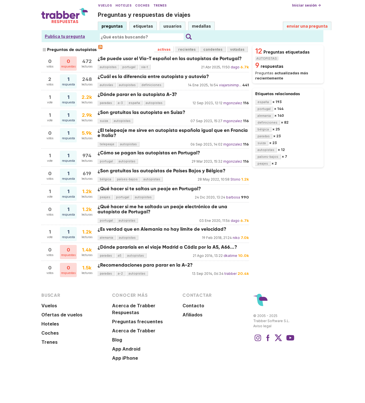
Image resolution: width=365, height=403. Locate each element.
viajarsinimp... (230, 85)
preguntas (112, 26)
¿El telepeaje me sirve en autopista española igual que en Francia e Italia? (173, 132)
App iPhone (125, 358)
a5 (119, 255)
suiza (104, 121)
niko (236, 238)
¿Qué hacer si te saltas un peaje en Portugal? (149, 189)
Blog (117, 340)
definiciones (151, 85)
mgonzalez (232, 103)
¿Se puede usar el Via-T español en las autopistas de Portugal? (170, 59)
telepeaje (107, 144)
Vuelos (105, 5)
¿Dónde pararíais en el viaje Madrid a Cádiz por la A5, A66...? (167, 247)
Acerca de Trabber (133, 331)
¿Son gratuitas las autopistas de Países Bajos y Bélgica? (162, 171)
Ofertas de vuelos (61, 315)
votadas (237, 49)
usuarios (172, 26)
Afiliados (192, 315)
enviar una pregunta (307, 26)
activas (164, 49)
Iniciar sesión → (306, 5)
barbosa (233, 197)
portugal (128, 67)
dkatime (230, 255)
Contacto (193, 305)
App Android (126, 349)
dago (235, 67)
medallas (201, 26)
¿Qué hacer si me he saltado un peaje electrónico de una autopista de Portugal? (162, 209)
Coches (142, 5)
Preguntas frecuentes (137, 321)
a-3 (120, 103)
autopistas (108, 67)
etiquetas (143, 26)
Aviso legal (262, 326)
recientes (187, 49)
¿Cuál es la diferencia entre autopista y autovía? (153, 76)
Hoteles (123, 5)
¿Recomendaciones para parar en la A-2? (145, 265)
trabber (230, 273)
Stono (235, 179)
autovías (106, 85)
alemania (106, 238)
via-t (144, 67)
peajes (105, 197)
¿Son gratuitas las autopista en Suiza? (141, 112)
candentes (212, 49)
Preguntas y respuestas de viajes (144, 14)
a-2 (120, 273)
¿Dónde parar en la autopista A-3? (137, 94)
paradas (106, 103)
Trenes (160, 5)
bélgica (105, 179)
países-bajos (127, 179)
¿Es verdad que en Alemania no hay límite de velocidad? (162, 229)
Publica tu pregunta (65, 36)
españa (134, 103)
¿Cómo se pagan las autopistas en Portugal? (149, 153)
